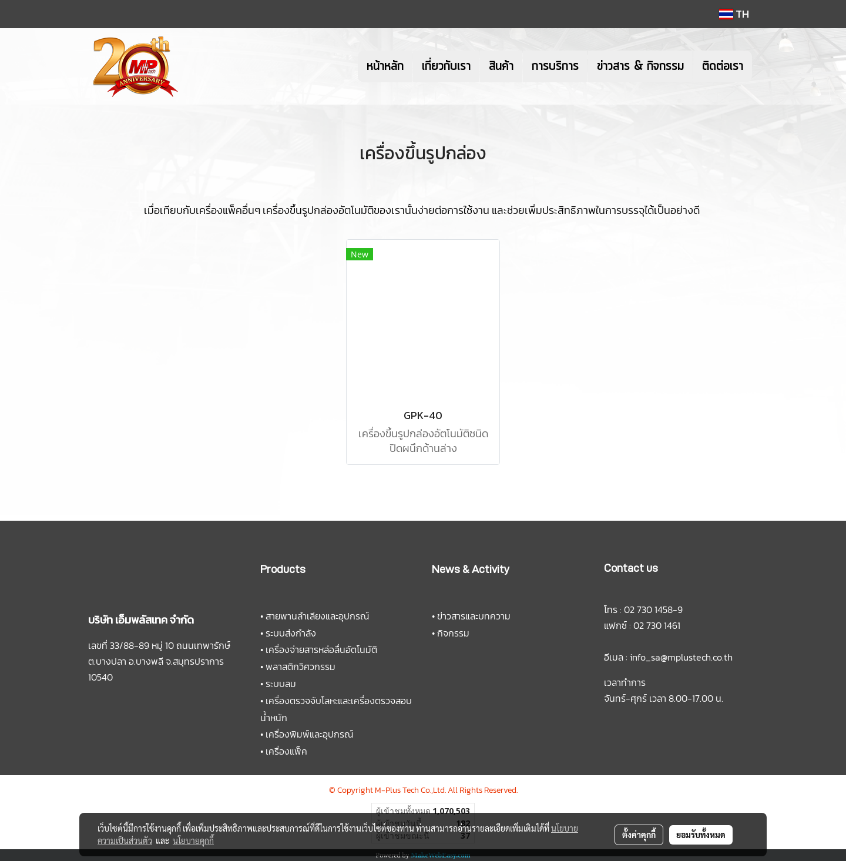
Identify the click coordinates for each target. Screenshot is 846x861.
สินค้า (501, 66)
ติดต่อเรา (722, 66)
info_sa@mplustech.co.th (681, 657)
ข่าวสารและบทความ (474, 616)
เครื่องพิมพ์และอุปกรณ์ (309, 734)
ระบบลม (281, 683)
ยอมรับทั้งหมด (701, 834)
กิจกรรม (453, 633)
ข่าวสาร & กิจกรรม (640, 66)
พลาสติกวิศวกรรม (300, 666)
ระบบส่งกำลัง (291, 633)
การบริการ (555, 66)
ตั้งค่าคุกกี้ (639, 834)
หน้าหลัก (385, 66)
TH (734, 14)
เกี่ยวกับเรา (446, 66)
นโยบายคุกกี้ (193, 840)
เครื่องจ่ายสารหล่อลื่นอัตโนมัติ (321, 649)
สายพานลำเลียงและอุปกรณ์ (317, 616)
